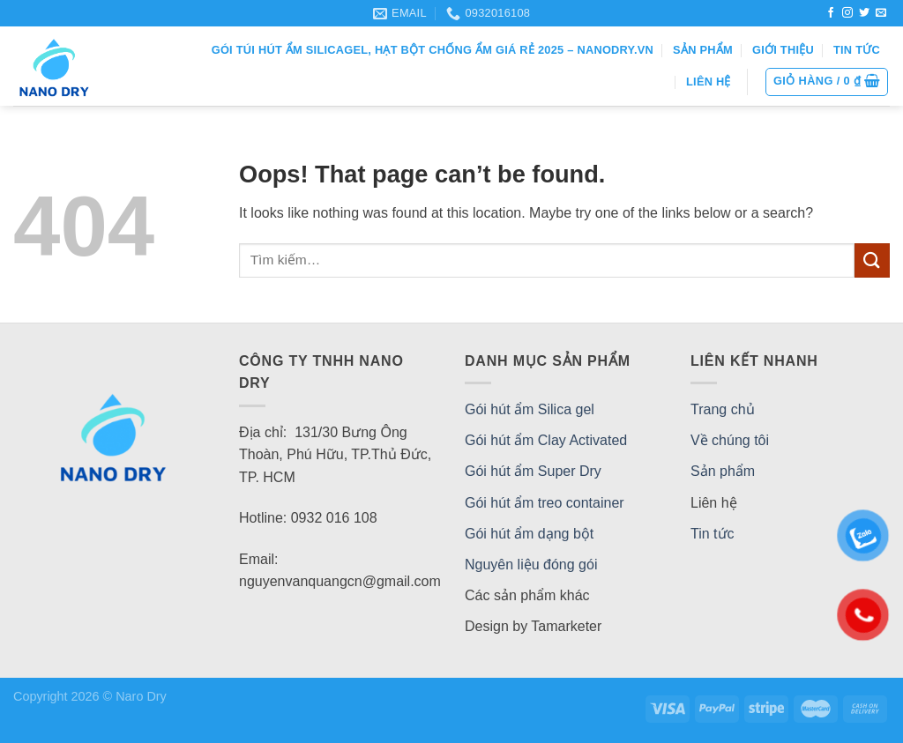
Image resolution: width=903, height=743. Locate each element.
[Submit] (872, 260)
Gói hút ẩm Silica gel (529, 409)
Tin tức (856, 49)
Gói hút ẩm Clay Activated (546, 440)
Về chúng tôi (729, 440)
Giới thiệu (783, 49)
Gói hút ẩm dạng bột (529, 533)
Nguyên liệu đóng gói (531, 564)
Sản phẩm (703, 49)
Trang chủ (722, 409)
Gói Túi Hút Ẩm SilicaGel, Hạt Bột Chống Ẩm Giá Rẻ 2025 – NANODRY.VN (432, 49)
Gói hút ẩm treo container (544, 502)
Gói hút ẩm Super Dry (533, 471)
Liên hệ (708, 81)
